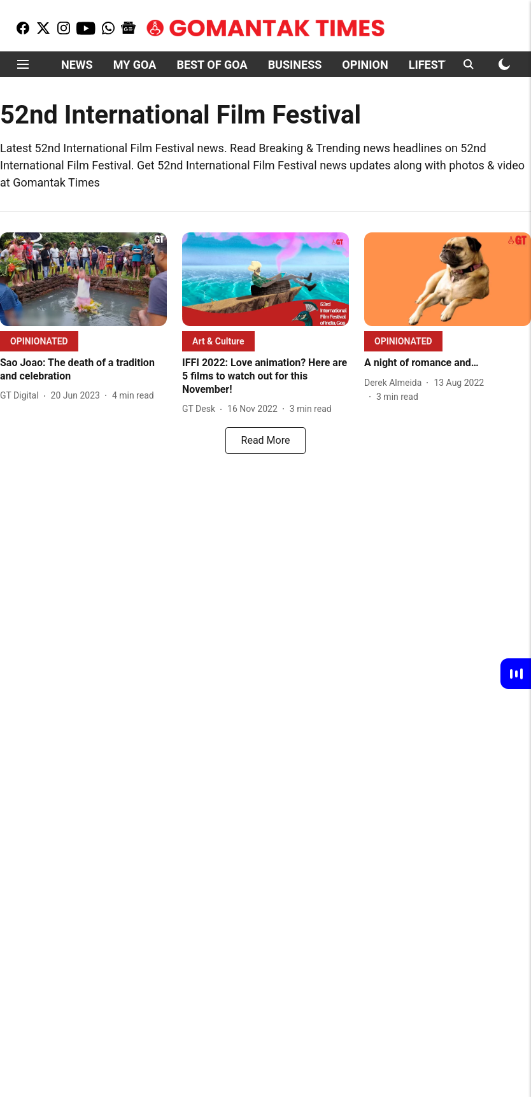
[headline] (83, 370)
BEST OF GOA (211, 64)
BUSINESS (295, 64)
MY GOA (135, 64)
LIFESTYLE (437, 64)
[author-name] (22, 395)
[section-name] (39, 341)
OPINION (365, 64)
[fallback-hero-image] (83, 279)
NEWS (77, 64)
